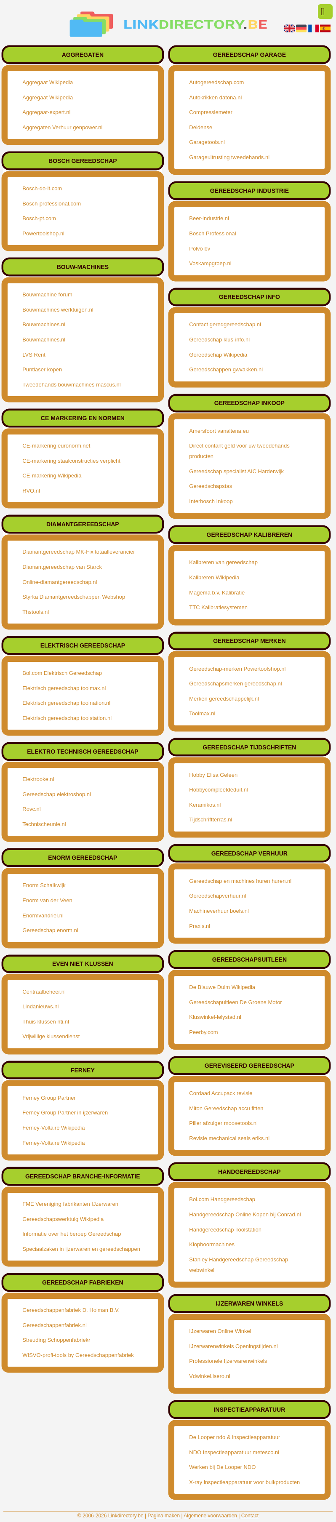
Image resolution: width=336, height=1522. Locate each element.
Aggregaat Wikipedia (47, 82)
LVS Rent (33, 355)
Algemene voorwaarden (210, 1516)
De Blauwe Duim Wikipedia (222, 987)
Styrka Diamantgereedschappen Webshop (73, 597)
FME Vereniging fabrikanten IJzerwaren (70, 1204)
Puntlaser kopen (42, 369)
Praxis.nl (199, 926)
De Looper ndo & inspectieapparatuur (234, 1437)
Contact (250, 1516)
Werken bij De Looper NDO (222, 1467)
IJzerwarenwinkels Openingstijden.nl (233, 1346)
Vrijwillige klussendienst (51, 1036)
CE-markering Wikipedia (51, 475)
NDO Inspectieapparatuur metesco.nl (234, 1452)
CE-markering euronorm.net (56, 445)
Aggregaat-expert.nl (46, 112)
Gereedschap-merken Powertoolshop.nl (237, 669)
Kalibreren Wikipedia (214, 577)
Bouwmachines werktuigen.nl (57, 310)
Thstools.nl (35, 612)
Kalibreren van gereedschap (223, 562)
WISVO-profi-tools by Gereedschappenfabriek (77, 1355)
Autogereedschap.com (216, 82)
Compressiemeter (210, 112)
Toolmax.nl (202, 713)
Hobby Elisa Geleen (213, 775)
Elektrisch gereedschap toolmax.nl (64, 688)
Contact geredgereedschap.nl (225, 324)
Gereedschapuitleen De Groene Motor (235, 1002)
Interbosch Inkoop (210, 501)
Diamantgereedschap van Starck (62, 567)
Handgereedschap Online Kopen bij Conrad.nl (245, 1214)
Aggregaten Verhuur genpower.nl (62, 127)
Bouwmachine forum (47, 294)
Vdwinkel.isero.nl (209, 1376)
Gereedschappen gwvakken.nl (226, 369)
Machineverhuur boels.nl (219, 911)
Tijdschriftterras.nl (210, 819)
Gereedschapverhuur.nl (217, 896)
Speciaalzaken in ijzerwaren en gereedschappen (81, 1249)
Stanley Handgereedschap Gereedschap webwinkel (238, 1264)
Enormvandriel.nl (43, 915)
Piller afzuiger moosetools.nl (223, 1123)
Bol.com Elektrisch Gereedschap (62, 673)
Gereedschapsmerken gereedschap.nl (235, 683)
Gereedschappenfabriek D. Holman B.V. (71, 1310)
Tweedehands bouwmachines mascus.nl (71, 384)
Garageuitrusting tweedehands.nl (229, 157)
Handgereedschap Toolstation (225, 1229)
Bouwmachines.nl (43, 324)
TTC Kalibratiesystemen (218, 607)
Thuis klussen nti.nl (45, 1021)
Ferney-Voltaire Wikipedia (53, 1128)
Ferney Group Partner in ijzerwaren (65, 1112)
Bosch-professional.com (51, 203)
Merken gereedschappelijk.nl (224, 699)
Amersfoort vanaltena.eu (219, 431)
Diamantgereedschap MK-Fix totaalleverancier (78, 552)
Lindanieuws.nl (40, 1006)
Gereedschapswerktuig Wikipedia (63, 1219)
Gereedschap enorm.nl (50, 930)
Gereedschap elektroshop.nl (56, 794)
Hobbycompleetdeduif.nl (218, 789)
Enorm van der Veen (47, 900)
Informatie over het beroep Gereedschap (71, 1234)
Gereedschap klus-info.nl (219, 339)
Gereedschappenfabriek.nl (54, 1325)
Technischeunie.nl (44, 824)
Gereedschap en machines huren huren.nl (240, 881)
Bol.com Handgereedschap (222, 1199)
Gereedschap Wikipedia (218, 355)
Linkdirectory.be (126, 1516)
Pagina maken (163, 1516)
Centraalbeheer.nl (44, 992)
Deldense (200, 127)
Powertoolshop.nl (43, 233)
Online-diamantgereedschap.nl (59, 582)
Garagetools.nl (207, 142)
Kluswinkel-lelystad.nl (215, 1017)
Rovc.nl (31, 809)
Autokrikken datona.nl (215, 97)
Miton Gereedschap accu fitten (226, 1108)
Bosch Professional (212, 233)
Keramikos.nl (205, 805)
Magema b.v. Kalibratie (217, 592)
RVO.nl (31, 491)
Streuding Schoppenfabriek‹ (56, 1340)
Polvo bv (199, 248)
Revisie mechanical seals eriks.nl (229, 1138)
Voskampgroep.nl (210, 263)
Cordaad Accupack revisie (220, 1093)
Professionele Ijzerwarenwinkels (228, 1361)
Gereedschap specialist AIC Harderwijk (236, 471)
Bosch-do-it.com (42, 188)
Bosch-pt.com (39, 218)
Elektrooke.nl (38, 779)
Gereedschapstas (210, 486)
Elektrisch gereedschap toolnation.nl (66, 703)
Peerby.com (203, 1032)
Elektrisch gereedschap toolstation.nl (67, 718)
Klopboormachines (212, 1244)
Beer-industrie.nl (209, 218)
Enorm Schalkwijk (44, 885)
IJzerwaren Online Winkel (220, 1331)
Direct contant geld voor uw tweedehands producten (239, 450)
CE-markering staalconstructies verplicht (71, 461)
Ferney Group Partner (48, 1098)
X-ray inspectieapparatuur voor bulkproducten (244, 1482)
